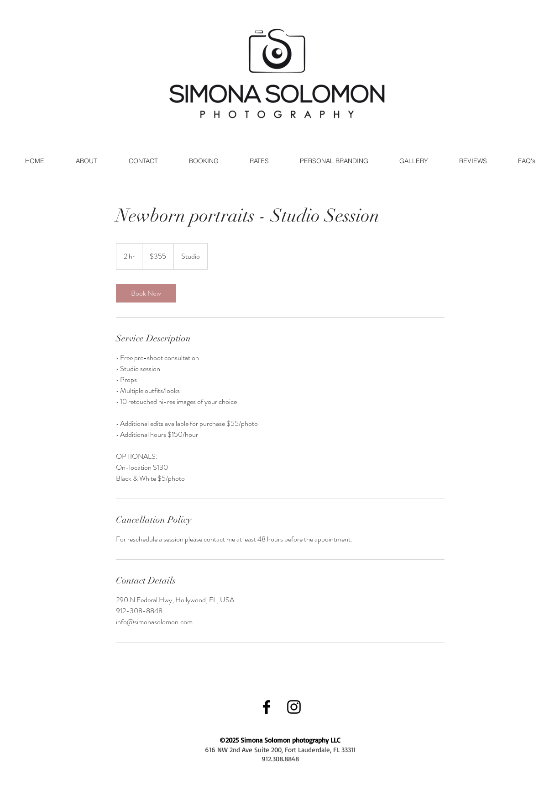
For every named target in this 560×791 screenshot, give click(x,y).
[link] (146, 293)
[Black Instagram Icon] (294, 707)
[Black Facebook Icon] (266, 707)
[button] (414, 161)
